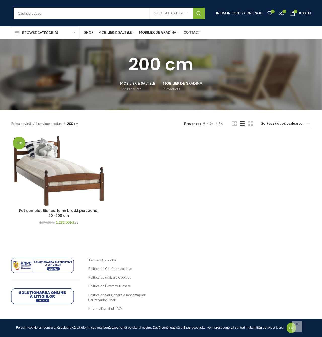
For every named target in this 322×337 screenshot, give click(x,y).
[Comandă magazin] (286, 123)
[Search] (109, 13)
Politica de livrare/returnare (109, 286)
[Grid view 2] (234, 124)
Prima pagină (21, 123)
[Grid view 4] (250, 124)
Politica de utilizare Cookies (109, 277)
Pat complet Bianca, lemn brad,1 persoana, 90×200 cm (58, 213)
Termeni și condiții (102, 260)
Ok (291, 328)
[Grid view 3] (242, 124)
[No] (297, 326)
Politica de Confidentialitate (110, 268)
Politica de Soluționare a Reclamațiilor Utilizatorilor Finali (117, 297)
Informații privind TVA (105, 308)
